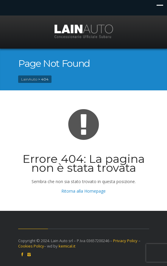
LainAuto (29, 79)
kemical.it (67, 246)
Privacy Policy (125, 240)
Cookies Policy (31, 246)
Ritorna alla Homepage (83, 191)
